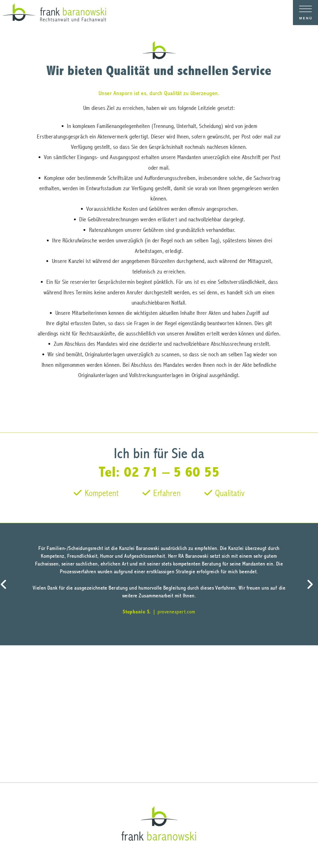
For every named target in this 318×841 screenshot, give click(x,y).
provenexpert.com (176, 612)
